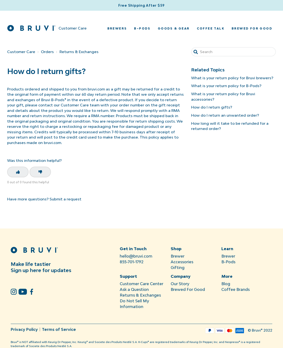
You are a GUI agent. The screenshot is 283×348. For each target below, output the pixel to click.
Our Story (180, 283)
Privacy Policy (24, 329)
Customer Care (21, 52)
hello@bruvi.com (136, 256)
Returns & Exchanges (79, 52)
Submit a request (65, 199)
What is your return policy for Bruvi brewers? (232, 78)
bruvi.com (52, 142)
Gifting (177, 267)
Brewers (117, 28)
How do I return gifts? (211, 107)
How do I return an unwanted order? (225, 115)
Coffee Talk (210, 28)
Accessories (182, 261)
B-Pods (142, 28)
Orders (47, 52)
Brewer (177, 256)
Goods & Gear (174, 28)
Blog (225, 283)
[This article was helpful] (18, 172)
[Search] (233, 51)
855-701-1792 (132, 261)
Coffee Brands (235, 289)
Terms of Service (59, 329)
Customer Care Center (141, 283)
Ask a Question (134, 289)
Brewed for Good (252, 28)
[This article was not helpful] (40, 172)
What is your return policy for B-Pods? (226, 86)
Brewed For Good (188, 289)
